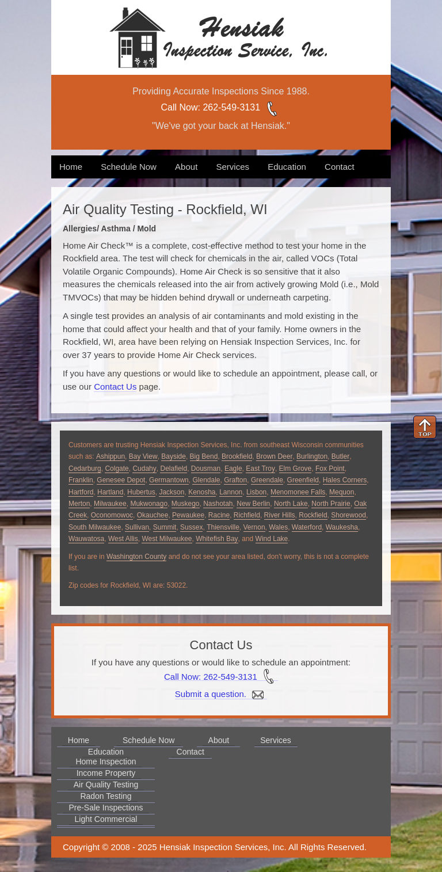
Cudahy (144, 468)
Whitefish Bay (217, 539)
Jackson (171, 492)
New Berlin (253, 504)
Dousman (205, 468)
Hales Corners (345, 480)
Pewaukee (188, 515)
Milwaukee (110, 504)
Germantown (169, 480)
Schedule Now (129, 167)
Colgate (116, 468)
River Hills (279, 515)
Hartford (80, 492)
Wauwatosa (86, 539)
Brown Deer (274, 456)
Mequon (341, 492)
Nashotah (218, 504)
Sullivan (137, 527)
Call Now (179, 107)
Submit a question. (221, 694)
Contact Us (115, 386)
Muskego (186, 504)
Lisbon (256, 492)
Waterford (307, 527)
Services (232, 167)
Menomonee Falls (297, 492)
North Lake (291, 504)
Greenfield (303, 480)
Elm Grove (295, 468)
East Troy (260, 468)
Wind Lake (272, 539)
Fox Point (330, 468)
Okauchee (153, 515)
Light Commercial (106, 819)
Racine (219, 515)
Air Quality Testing (106, 784)
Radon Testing (105, 796)
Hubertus (141, 492)
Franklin (80, 480)
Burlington (311, 456)
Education (287, 167)
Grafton (235, 480)
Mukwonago (148, 504)
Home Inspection (105, 761)
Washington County (136, 557)
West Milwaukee (167, 539)
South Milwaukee (94, 527)
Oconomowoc (112, 515)
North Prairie (330, 504)
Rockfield (313, 515)
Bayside (173, 456)
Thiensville (223, 527)
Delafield (173, 468)
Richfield (247, 515)
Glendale (206, 480)
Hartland (110, 492)
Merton (79, 504)
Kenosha (201, 492)
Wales (278, 527)
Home (70, 167)
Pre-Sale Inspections (105, 807)
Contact (340, 167)
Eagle (233, 468)
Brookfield (237, 456)
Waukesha (342, 527)
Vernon (254, 527)
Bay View (143, 456)
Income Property (106, 773)
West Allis (123, 539)
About (186, 167)
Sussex (191, 527)
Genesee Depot (121, 480)
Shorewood (348, 515)
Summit (165, 527)
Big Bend (204, 456)
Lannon (230, 492)
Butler (340, 456)
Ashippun (110, 456)
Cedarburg (84, 468)
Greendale (267, 480)
